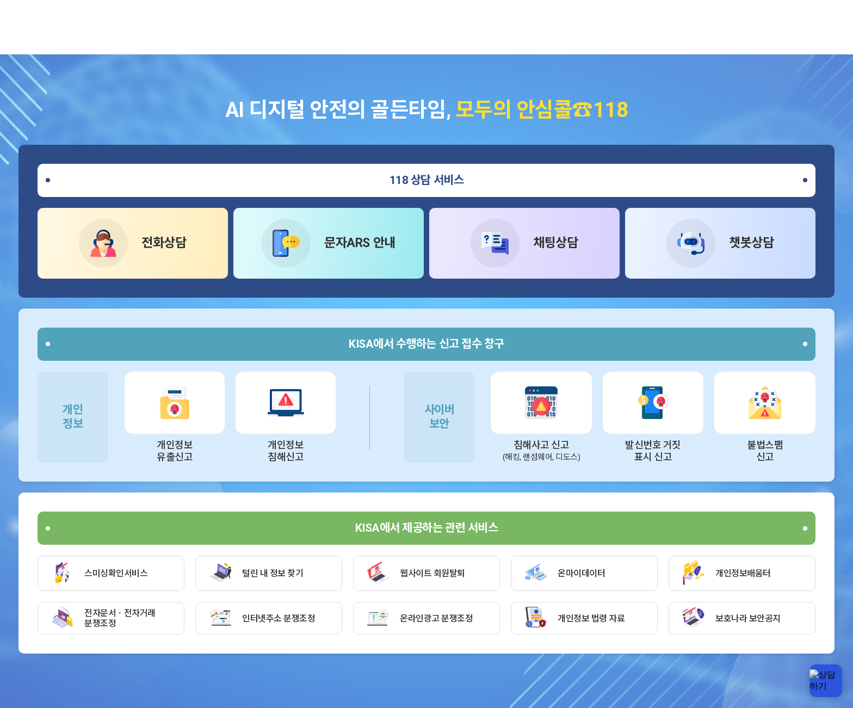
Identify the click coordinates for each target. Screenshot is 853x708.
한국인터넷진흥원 (65, 23)
